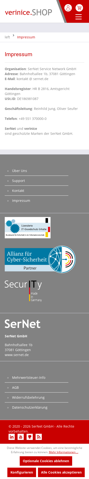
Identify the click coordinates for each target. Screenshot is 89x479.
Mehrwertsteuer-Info (28, 377)
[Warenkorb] (79, 8)
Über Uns (19, 170)
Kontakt (17, 190)
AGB (15, 387)
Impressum (20, 200)
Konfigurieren (21, 472)
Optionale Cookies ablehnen (46, 461)
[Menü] (77, 17)
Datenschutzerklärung (29, 407)
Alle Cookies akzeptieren (61, 472)
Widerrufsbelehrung (28, 397)
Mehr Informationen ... (63, 452)
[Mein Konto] (68, 8)
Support (18, 180)
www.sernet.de (17, 354)
